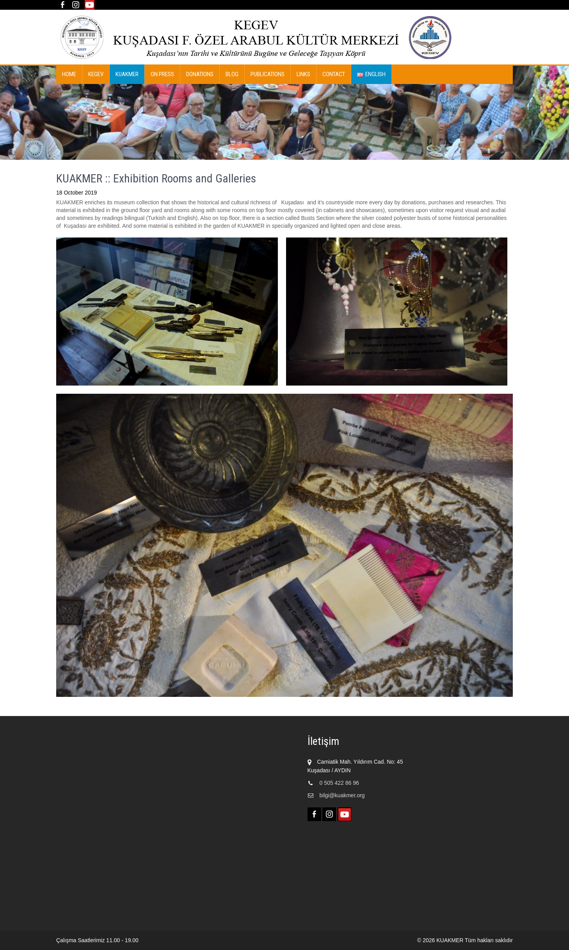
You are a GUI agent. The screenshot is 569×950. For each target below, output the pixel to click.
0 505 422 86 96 (339, 783)
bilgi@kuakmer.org (342, 795)
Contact (333, 74)
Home (69, 74)
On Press (162, 74)
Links (303, 74)
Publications (267, 74)
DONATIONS (199, 74)
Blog (232, 74)
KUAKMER (127, 74)
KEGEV (95, 74)
